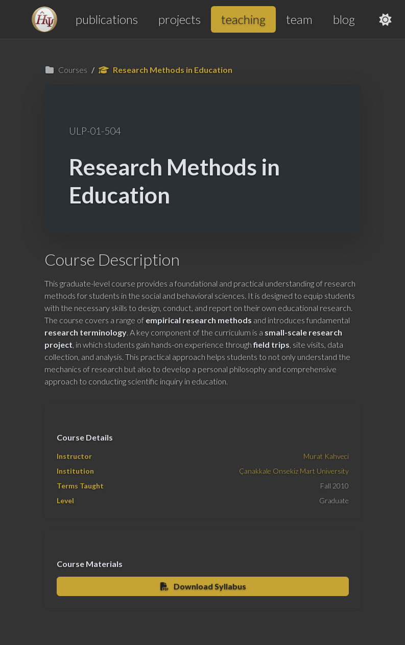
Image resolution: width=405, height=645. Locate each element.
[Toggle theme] (385, 19)
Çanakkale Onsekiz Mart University (294, 471)
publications (107, 19)
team (299, 19)
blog (344, 19)
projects (179, 19)
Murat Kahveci (326, 456)
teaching (243, 19)
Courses (66, 69)
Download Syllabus (202, 586)
